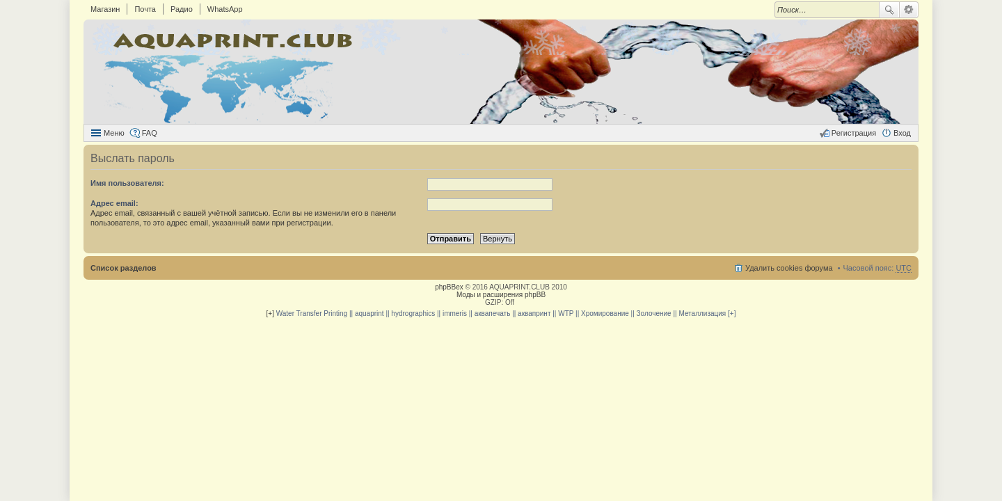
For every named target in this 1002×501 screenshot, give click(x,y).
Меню (114, 133)
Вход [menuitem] (902, 133)
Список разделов (123, 268)
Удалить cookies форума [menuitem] (789, 268)
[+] (270, 313)
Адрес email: (114, 203)
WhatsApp (225, 9)
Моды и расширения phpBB (501, 295)
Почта (145, 9)
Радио (181, 9)
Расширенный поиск (909, 9)
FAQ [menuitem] (149, 133)
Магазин (105, 9)
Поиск (889, 9)
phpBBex (449, 287)
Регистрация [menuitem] (854, 133)
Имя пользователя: (127, 183)
